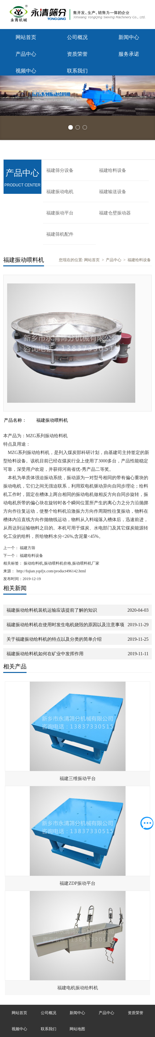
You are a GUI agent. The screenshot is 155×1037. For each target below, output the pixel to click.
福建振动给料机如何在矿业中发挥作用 (44, 653)
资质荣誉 (77, 54)
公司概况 (77, 37)
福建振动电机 (59, 191)
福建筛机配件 (59, 234)
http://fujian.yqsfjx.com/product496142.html (51, 571)
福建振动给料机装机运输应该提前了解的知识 (51, 610)
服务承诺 (128, 54)
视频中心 (26, 71)
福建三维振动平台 (78, 778)
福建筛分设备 (59, 170)
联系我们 (77, 71)
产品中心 (26, 54)
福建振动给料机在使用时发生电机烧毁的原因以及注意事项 (65, 624)
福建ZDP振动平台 (77, 883)
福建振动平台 (59, 213)
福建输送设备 (112, 191)
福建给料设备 (112, 170)
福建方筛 (27, 548)
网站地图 (77, 1029)
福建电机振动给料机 (77, 987)
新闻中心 (128, 37)
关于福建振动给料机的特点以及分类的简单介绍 (54, 639)
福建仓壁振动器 (115, 213)
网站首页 (26, 37)
